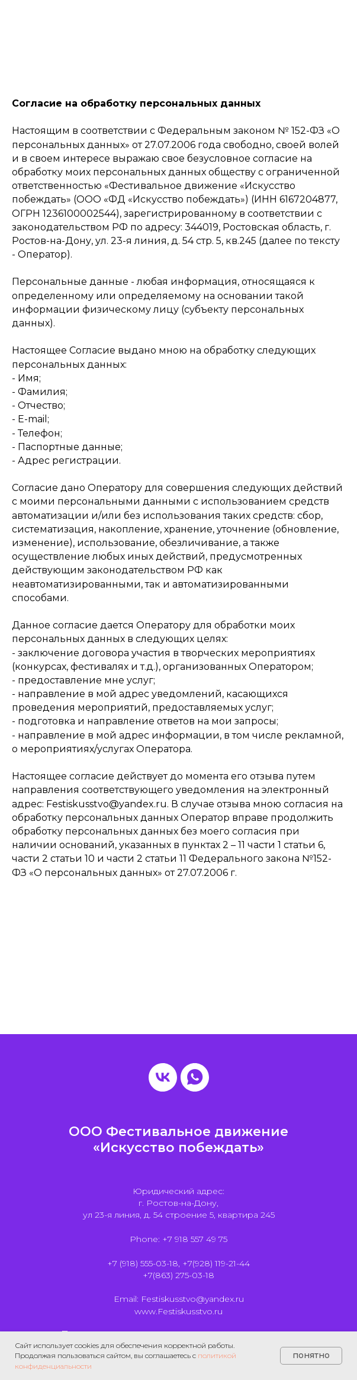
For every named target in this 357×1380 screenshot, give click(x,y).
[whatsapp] (195, 1077)
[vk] (163, 1077)
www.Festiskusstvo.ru (178, 1311)
